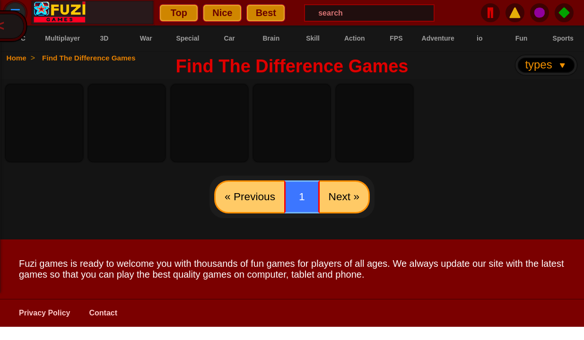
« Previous (247, 197)
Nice (157, 13)
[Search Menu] (304, 13)
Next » (347, 197)
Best (201, 13)
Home (17, 58)
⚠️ (515, 12)
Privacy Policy (44, 315)
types (546, 64)
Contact (103, 315)
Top (113, 13)
